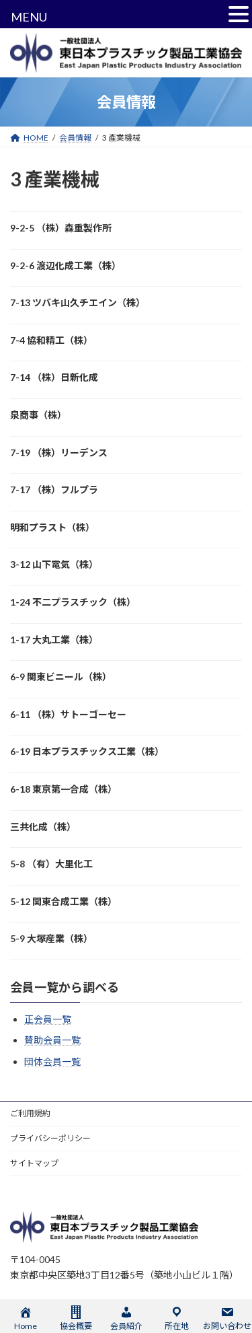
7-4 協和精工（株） (51, 340)
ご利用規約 (30, 1113)
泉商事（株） (38, 415)
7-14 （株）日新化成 (54, 377)
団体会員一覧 (52, 1061)
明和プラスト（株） (52, 527)
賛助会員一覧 (52, 1040)
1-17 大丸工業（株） (54, 639)
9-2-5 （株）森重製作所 (61, 227)
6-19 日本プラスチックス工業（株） (87, 751)
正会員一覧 (47, 1019)
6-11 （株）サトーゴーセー (68, 714)
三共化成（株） (43, 826)
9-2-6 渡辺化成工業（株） (65, 265)
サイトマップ (34, 1163)
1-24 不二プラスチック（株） (73, 602)
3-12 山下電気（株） (54, 564)
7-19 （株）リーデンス (59, 452)
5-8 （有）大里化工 (51, 863)
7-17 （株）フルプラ (54, 489)
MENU (29, 16)
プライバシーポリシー (50, 1138)
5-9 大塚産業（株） (51, 938)
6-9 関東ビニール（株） (61, 676)
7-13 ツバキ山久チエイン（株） (77, 302)
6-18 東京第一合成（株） (63, 789)
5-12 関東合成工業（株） (63, 901)
